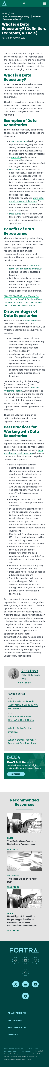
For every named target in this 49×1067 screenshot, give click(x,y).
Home (4, 13)
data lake (16, 157)
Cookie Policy (10, 1051)
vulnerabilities (30, 320)
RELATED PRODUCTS (17, 1027)
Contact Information (14, 1048)
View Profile (24, 682)
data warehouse (19, 141)
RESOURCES (13, 1034)
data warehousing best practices (23, 452)
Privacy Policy (33, 1048)
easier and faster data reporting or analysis (25, 267)
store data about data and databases (26, 199)
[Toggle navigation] (45, 3)
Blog (12, 13)
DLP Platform (15, 1020)
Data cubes (15, 213)
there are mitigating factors (21, 389)
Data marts (15, 169)
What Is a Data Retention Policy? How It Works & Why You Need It (23, 705)
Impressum (26, 1051)
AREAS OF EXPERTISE (17, 1013)
